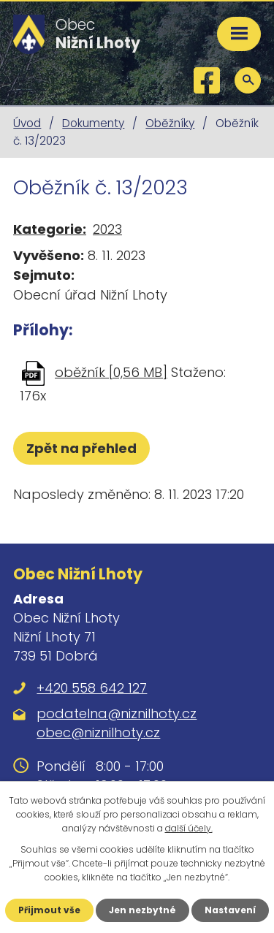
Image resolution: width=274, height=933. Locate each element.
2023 (107, 229)
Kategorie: (49, 229)
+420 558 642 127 (92, 688)
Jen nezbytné (142, 910)
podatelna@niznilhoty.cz (117, 713)
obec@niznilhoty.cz (98, 732)
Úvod (27, 123)
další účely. (189, 828)
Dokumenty (93, 123)
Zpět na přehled (81, 448)
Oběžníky (169, 123)
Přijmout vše (49, 910)
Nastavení (230, 910)
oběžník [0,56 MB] (111, 372)
